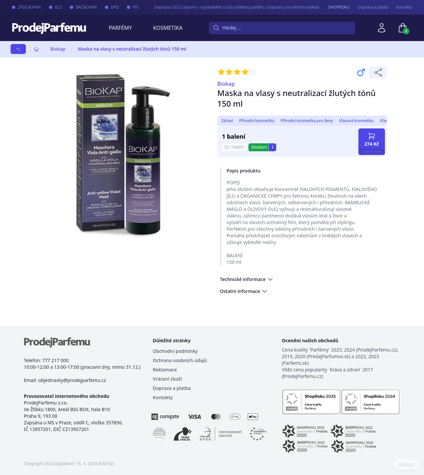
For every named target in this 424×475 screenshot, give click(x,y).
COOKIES (406, 465)
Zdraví (227, 120)
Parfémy (120, 27)
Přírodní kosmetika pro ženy (307, 120)
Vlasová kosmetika (356, 120)
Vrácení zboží (167, 379)
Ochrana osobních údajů (180, 360)
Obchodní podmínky (175, 351)
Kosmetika (168, 27)
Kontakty (404, 7)
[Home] (36, 49)
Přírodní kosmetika (256, 120)
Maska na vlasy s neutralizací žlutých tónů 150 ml (132, 49)
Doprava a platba (373, 7)
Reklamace (165, 369)
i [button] (272, 147)
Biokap (57, 49)
